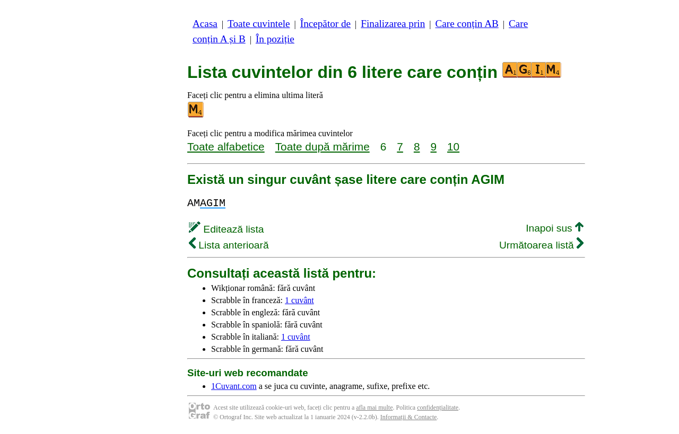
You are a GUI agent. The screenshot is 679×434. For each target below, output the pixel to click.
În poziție (275, 39)
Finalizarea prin (393, 23)
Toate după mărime (322, 146)
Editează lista (226, 229)
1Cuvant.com (234, 386)
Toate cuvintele (259, 23)
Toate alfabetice (226, 146)
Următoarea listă (541, 245)
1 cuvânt (299, 300)
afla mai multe (374, 407)
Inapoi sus (555, 228)
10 (453, 146)
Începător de (325, 23)
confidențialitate (437, 407)
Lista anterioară (229, 245)
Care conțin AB (466, 23)
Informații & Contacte (408, 417)
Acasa (205, 23)
